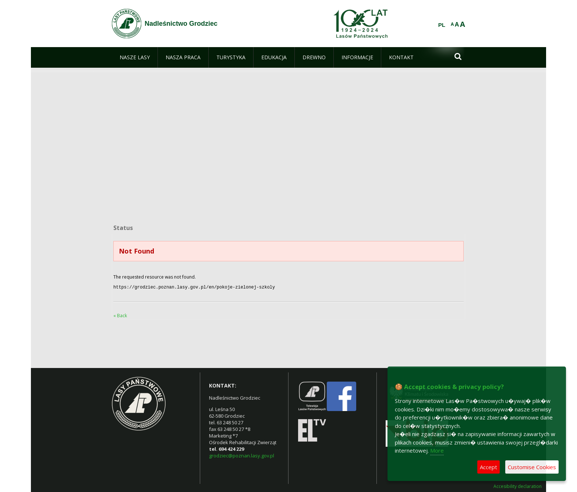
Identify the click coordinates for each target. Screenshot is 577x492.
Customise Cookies (532, 467)
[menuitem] (134, 57)
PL (441, 25)
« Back (120, 315)
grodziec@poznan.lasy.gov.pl (241, 455)
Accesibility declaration (517, 485)
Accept (488, 467)
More (437, 450)
